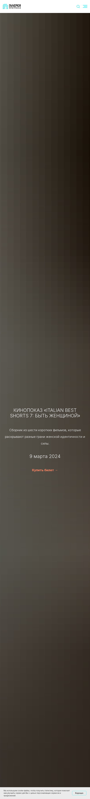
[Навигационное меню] (85, 6)
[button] (78, 6)
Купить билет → (45, 470)
